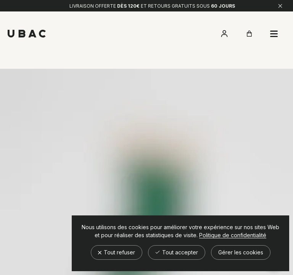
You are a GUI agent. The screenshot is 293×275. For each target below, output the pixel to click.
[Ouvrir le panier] (249, 33)
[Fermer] (280, 5)
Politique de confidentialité (232, 235)
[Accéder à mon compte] (224, 33)
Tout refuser (116, 252)
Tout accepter (176, 252)
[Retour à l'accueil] (27, 33)
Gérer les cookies (240, 252)
